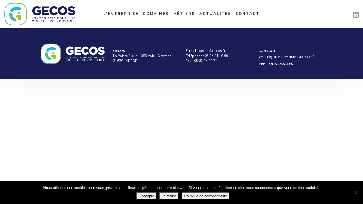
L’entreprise (121, 13)
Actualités (215, 13)
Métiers (184, 13)
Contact (248, 13)
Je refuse (169, 196)
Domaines (156, 13)
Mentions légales (275, 63)
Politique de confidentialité (286, 57)
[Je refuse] (356, 192)
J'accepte (146, 196)
